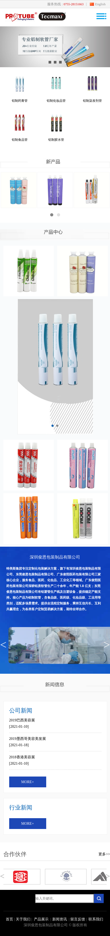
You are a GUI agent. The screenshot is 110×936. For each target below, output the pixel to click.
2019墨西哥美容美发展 (27, 739)
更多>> (104, 854)
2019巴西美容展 (22, 720)
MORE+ (27, 782)
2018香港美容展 (22, 757)
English (100, 4)
